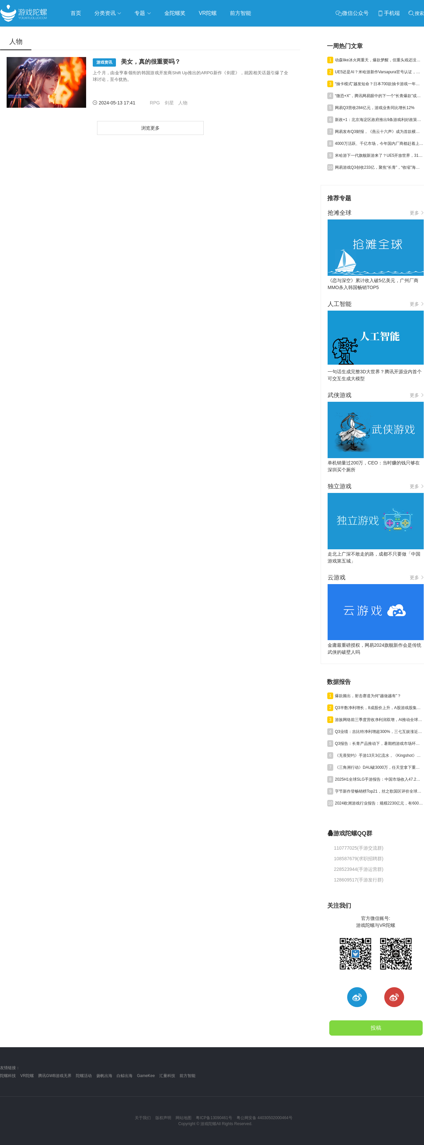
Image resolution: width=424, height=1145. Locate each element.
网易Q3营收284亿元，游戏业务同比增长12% (374, 107)
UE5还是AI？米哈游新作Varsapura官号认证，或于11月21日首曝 (379, 72)
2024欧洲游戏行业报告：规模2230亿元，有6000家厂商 (379, 803)
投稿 (376, 1028)
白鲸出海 (124, 1075)
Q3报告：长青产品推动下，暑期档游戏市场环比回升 (379, 743)
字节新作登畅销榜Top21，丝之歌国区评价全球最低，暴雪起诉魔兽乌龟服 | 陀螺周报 (379, 791)
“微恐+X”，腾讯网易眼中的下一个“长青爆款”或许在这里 (379, 95)
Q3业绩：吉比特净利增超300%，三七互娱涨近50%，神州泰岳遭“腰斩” (379, 731)
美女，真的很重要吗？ (137, 62)
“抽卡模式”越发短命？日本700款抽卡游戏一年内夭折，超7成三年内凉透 (379, 84)
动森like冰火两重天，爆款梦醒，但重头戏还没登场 (379, 60)
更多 (417, 212)
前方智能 (187, 1075)
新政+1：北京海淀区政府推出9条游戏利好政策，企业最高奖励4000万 (379, 119)
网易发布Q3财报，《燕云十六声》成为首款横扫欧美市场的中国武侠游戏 (379, 131)
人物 (182, 102)
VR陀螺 (27, 1075)
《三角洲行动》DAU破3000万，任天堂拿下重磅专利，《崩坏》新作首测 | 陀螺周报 (379, 767)
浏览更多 (150, 128)
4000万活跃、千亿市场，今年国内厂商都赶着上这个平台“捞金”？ (379, 143)
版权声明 (163, 1117)
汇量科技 (167, 1075)
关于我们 (143, 1117)
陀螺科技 (8, 1075)
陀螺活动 (84, 1075)
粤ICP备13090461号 (214, 1117)
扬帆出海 (104, 1075)
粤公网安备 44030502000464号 (264, 1117)
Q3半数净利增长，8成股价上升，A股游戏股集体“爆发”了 (379, 707)
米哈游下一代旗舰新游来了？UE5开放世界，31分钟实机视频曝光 (379, 155)
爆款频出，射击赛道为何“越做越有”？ (368, 695)
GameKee (146, 1075)
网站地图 (183, 1117)
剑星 (169, 102)
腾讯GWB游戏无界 (55, 1075)
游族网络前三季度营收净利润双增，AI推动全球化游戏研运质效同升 (379, 719)
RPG (155, 102)
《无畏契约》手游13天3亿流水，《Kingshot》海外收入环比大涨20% (379, 755)
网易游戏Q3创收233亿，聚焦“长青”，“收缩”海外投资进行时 (379, 167)
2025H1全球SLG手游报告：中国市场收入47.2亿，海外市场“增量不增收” (379, 779)
